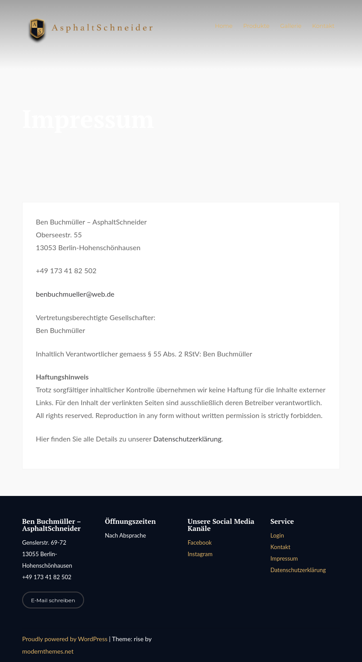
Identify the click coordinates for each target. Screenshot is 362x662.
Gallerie (290, 26)
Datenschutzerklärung (187, 438)
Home (224, 26)
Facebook (200, 542)
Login (277, 535)
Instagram (200, 553)
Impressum (284, 558)
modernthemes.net (47, 651)
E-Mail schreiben (53, 600)
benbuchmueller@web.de (75, 294)
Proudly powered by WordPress (65, 639)
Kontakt (323, 26)
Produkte (256, 26)
